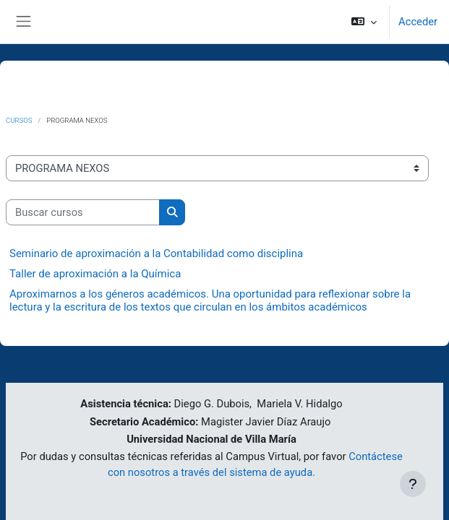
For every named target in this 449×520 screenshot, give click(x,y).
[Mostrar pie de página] (413, 484)
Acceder (417, 21)
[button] (364, 21)
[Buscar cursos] (83, 212)
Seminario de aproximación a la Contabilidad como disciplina (156, 253)
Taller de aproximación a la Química (95, 273)
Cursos (19, 120)
